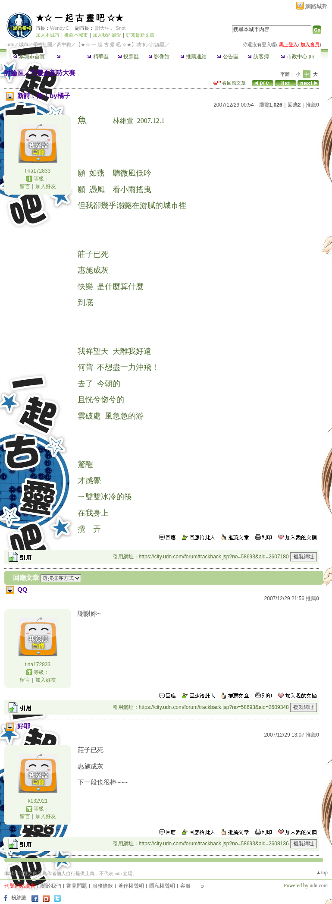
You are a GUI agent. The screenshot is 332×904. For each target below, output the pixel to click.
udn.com (319, 885)
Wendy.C (59, 28)
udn (10, 44)
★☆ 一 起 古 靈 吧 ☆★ (79, 17)
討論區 (67, 57)
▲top (322, 872)
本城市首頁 (29, 57)
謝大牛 (102, 28)
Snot (120, 28)
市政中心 (297, 57)
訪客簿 (258, 57)
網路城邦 (316, 6)
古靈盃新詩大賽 (52, 72)
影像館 (158, 57)
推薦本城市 (76, 35)
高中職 (64, 44)
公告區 (227, 57)
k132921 (37, 801)
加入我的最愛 (107, 35)
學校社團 (42, 44)
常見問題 (76, 886)
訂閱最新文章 (140, 35)
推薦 (312, 105)
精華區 (97, 57)
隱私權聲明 (162, 886)
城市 (23, 44)
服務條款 (102, 886)
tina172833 (37, 171)
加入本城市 (48, 35)
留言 (25, 186)
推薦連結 (193, 57)
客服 (185, 886)
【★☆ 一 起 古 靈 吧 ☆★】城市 (110, 44)
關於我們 (51, 886)
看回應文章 (229, 82)
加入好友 (45, 186)
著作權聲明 (131, 886)
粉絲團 (19, 898)
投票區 (128, 57)
